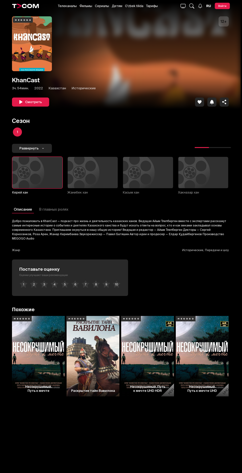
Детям (117, 6)
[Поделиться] (224, 102)
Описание (23, 209)
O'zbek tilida (134, 6)
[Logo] (25, 6)
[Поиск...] (183, 6)
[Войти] (222, 6)
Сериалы (102, 6)
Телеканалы (67, 6)
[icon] (199, 102)
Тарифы (152, 6)
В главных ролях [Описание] (53, 209)
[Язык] (208, 6)
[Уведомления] (200, 6)
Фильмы (85, 6)
